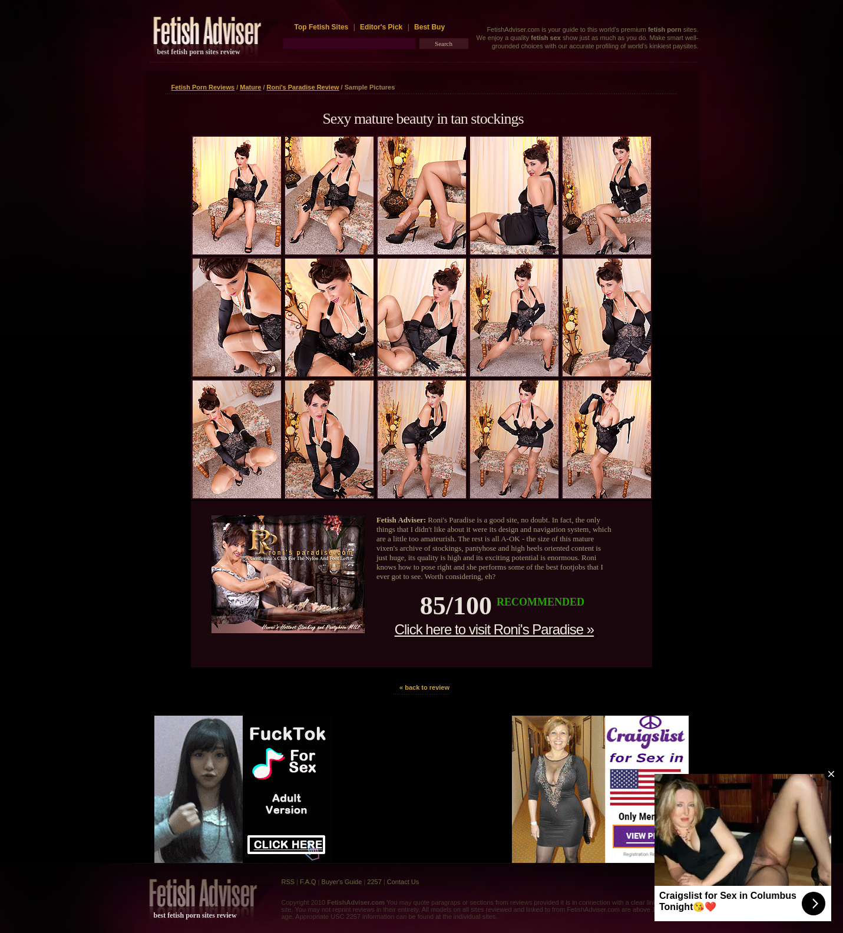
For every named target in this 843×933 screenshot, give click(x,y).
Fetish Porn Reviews (203, 87)
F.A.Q (308, 881)
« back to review (424, 687)
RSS (288, 881)
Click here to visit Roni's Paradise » (494, 629)
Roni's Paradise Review (303, 87)
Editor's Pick (381, 27)
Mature (250, 87)
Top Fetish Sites (323, 27)
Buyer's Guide (342, 881)
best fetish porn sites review (198, 52)
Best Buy (429, 27)
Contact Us (403, 881)
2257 (374, 881)
